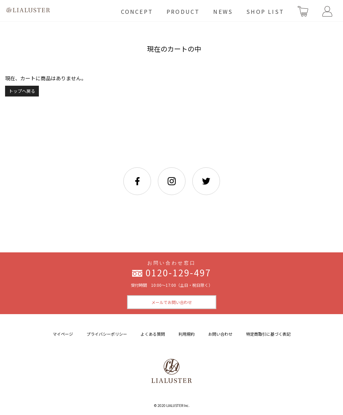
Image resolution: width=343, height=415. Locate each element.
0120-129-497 (178, 272)
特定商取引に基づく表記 (268, 334)
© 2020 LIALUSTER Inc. (172, 405)
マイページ (63, 334)
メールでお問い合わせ (171, 302)
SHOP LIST (265, 12)
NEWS (223, 12)
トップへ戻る (22, 91)
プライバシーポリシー (107, 334)
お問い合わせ (220, 334)
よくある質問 (153, 334)
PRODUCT (183, 12)
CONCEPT (137, 12)
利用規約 (186, 334)
